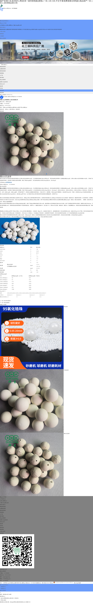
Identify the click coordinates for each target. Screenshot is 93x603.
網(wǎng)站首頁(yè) (4, 20)
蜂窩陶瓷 (20, 28)
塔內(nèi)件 (45, 28)
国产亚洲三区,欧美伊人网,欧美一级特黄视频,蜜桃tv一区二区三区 (13, 599)
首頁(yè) (6, 103)
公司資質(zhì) (3, 24)
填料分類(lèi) (2, 26)
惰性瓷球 (56, 28)
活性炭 (52, 28)
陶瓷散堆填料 (3, 28)
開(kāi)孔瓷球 (66, 427)
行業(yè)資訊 (2, 30)
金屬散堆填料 (9, 28)
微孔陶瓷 (27, 28)
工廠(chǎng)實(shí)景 (17, 24)
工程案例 (2, 34)
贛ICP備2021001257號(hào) (47, 576)
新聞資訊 (2, 32)
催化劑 (49, 28)
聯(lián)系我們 (3, 35)
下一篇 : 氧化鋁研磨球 (4, 296)
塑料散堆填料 (15, 28)
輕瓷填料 (60, 28)
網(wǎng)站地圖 (77, 576)
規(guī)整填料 (32, 28)
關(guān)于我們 (3, 22)
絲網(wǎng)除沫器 (39, 28)
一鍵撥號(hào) (3, 580)
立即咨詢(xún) (3, 176)
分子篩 (23, 28)
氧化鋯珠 (66, 300)
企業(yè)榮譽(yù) (9, 24)
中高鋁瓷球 (66, 363)
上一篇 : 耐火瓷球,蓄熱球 (5, 294)
